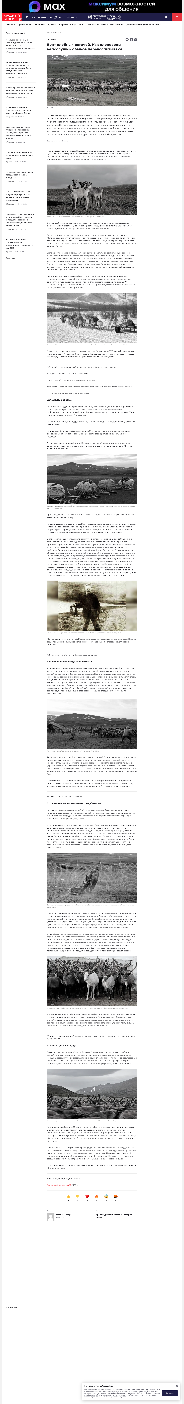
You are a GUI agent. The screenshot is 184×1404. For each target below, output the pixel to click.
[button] (92, 191)
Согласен (169, 1393)
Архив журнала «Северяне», (110, 1215)
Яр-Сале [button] (70, 17)
